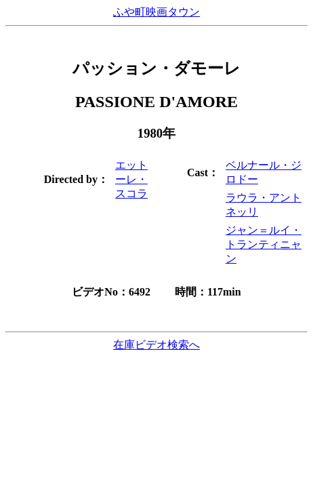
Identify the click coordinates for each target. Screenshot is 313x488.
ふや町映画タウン (156, 12)
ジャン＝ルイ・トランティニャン (263, 244)
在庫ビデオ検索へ (156, 344)
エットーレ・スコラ (131, 179)
